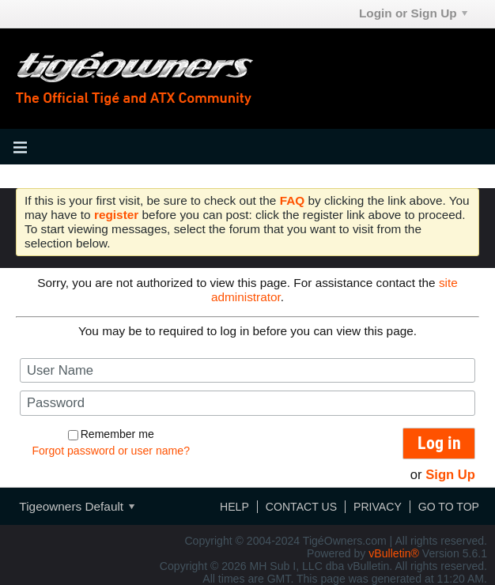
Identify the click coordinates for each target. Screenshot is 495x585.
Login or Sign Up (413, 13)
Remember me (111, 434)
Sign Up (450, 474)
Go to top (448, 506)
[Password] (247, 403)
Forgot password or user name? (111, 450)
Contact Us (301, 506)
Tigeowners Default (76, 506)
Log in (439, 443)
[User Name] (247, 370)
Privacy (377, 506)
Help (234, 506)
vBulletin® (393, 553)
